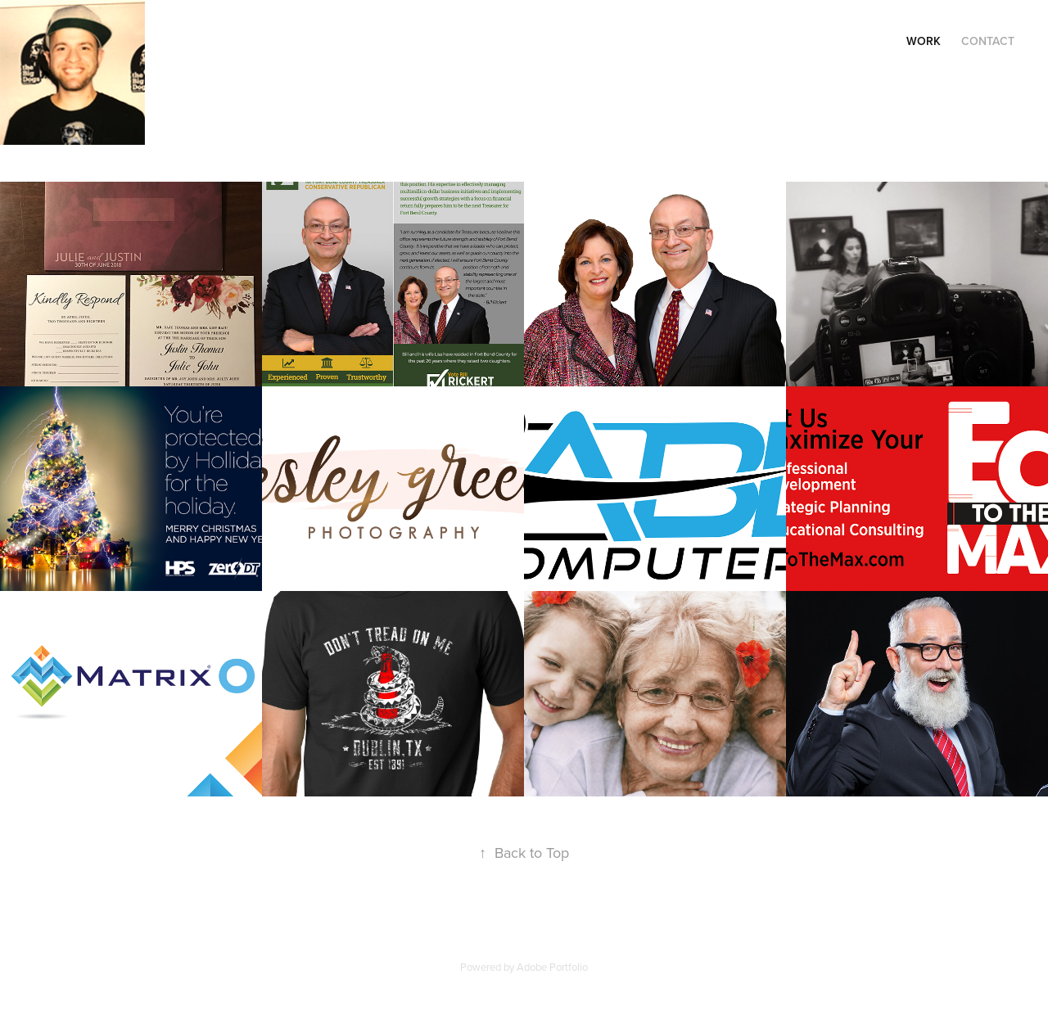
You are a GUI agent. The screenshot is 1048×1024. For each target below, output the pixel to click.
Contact (987, 41)
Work (923, 41)
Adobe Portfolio (552, 966)
